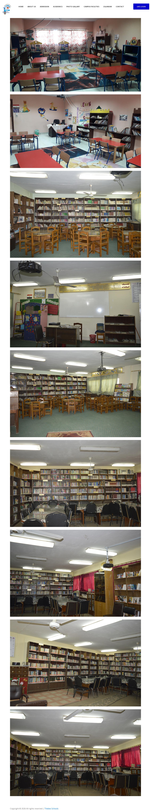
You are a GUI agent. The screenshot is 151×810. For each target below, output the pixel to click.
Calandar (107, 6)
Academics (57, 6)
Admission (44, 6)
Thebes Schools (51, 808)
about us (31, 6)
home (21, 6)
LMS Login (141, 6)
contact (120, 6)
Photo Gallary (73, 6)
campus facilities (91, 6)
